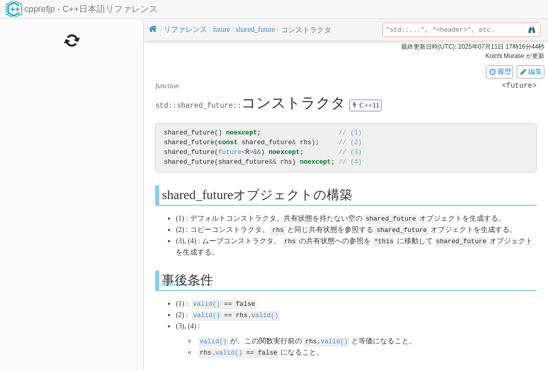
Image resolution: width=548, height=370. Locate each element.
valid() (206, 302)
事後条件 (187, 278)
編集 (530, 71)
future (229, 152)
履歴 (500, 71)
